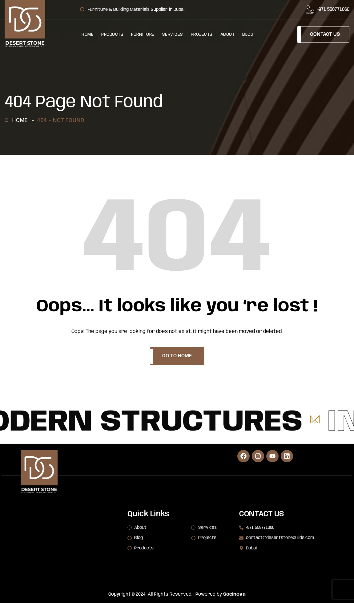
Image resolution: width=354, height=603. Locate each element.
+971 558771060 (333, 9)
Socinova (234, 594)
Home (21, 120)
